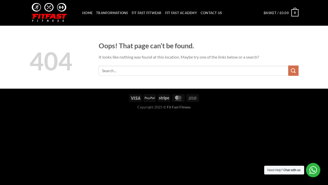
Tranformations (112, 13)
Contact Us (211, 13)
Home (87, 13)
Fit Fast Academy (181, 13)
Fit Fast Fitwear (147, 13)
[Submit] (293, 71)
